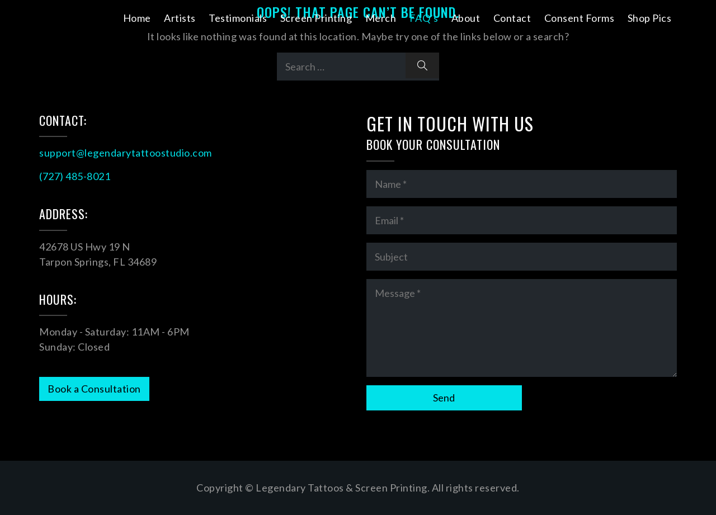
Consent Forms (579, 18)
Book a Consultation (94, 388)
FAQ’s (424, 18)
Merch (381, 18)
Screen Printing (316, 18)
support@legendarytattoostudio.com (125, 153)
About (466, 18)
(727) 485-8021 (74, 176)
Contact (512, 18)
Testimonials (238, 18)
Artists (180, 18)
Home (137, 18)
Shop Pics (650, 18)
